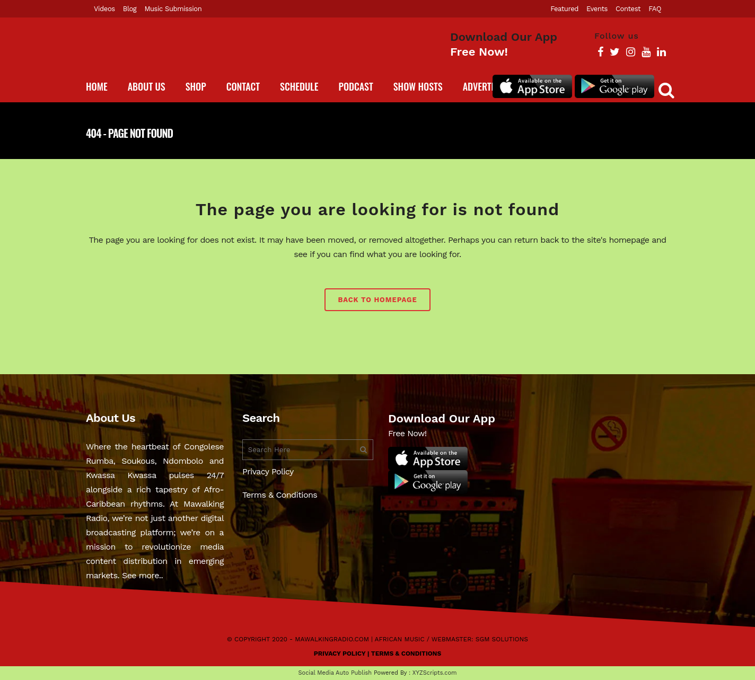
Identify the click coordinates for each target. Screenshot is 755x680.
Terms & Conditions (279, 495)
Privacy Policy (268, 471)
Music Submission (172, 9)
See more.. (142, 575)
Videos (104, 9)
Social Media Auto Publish (335, 672)
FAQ (654, 9)
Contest (628, 9)
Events (597, 9)
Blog (130, 9)
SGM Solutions (502, 639)
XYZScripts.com (434, 672)
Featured (564, 9)
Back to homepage (377, 300)
